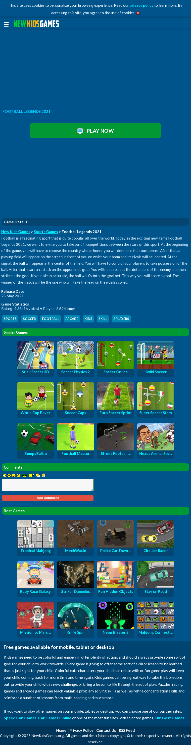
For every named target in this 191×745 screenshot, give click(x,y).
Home (61, 730)
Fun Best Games (170, 717)
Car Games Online (54, 717)
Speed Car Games (20, 717)
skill (102, 319)
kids (88, 319)
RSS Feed (127, 730)
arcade (71, 319)
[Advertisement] (95, 68)
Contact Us (106, 730)
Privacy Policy (81, 730)
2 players (121, 319)
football (50, 319)
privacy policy (141, 5)
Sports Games (46, 231)
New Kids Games (15, 231)
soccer (29, 319)
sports (10, 319)
